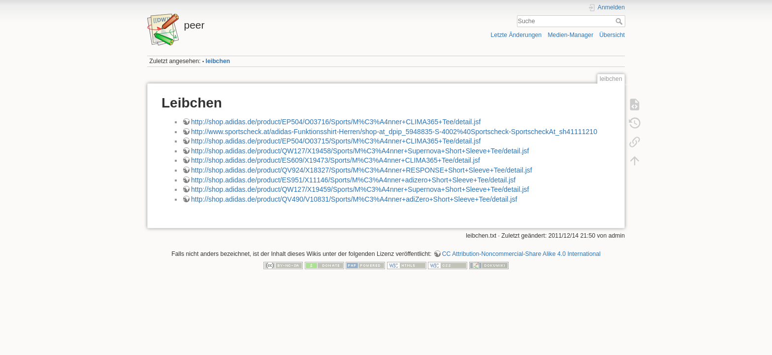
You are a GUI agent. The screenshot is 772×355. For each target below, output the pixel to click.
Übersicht (612, 35)
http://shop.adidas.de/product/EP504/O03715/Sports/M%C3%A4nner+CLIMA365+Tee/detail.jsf (336, 141)
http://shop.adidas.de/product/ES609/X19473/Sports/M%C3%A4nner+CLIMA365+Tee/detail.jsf (335, 160)
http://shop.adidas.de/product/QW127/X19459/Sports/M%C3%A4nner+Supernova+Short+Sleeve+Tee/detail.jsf (360, 189)
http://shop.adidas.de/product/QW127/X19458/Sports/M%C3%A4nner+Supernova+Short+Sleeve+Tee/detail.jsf (360, 151)
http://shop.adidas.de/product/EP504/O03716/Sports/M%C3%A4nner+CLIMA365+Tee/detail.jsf (336, 122)
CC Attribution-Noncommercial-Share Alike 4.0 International (521, 253)
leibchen (218, 61)
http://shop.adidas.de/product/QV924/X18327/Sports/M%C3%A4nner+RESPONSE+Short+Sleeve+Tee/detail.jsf (361, 170)
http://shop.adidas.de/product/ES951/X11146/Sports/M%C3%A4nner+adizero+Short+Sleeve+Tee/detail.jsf (353, 180)
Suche (620, 21)
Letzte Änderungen (516, 35)
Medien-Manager (570, 35)
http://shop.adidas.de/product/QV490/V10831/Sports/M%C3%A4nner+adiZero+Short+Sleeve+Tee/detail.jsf (354, 199)
